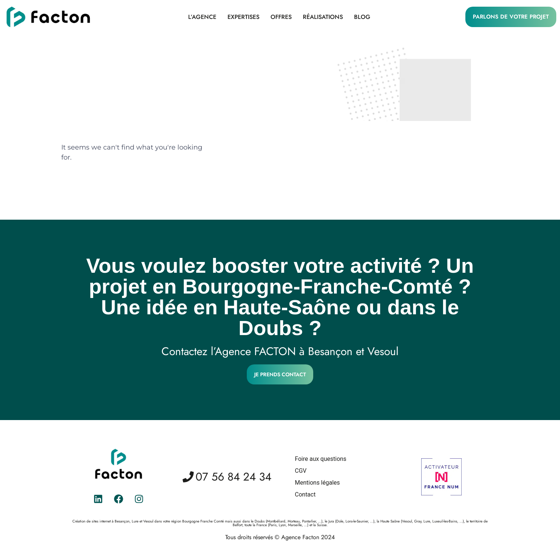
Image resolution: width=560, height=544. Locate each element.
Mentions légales (317, 482)
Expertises (243, 17)
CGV (301, 470)
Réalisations (323, 17)
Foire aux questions (321, 458)
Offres (281, 17)
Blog (362, 17)
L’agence (202, 17)
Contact (305, 494)
